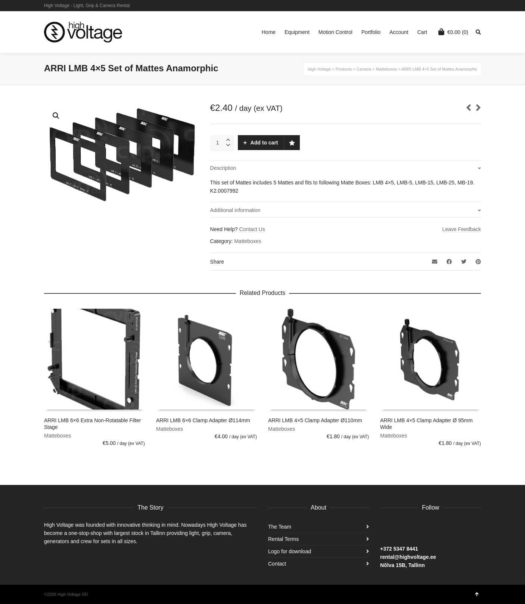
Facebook (480, 5)
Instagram (469, 5)
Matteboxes (247, 241)
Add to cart (264, 143)
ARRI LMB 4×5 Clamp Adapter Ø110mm (315, 420)
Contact (277, 564)
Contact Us (252, 229)
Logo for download (289, 551)
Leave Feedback (461, 229)
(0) (453, 31)
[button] (56, 115)
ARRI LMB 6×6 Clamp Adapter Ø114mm (203, 420)
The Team (279, 527)
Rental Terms (283, 539)
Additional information (235, 210)
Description (223, 168)
